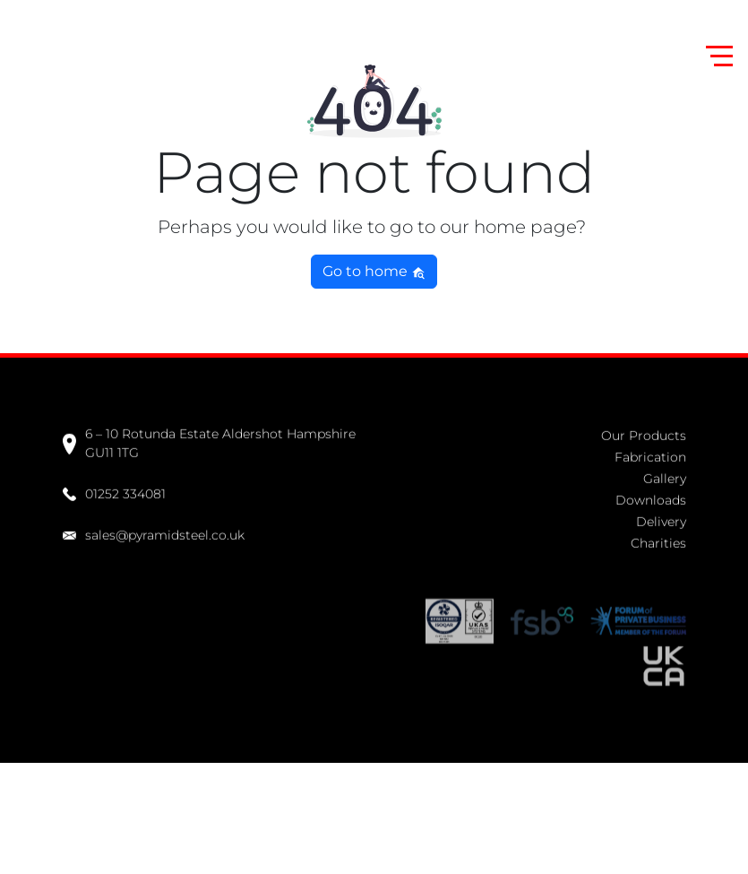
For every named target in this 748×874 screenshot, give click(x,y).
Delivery (661, 520)
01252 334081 (114, 492)
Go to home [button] (374, 271)
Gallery (664, 477)
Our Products (643, 434)
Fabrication (650, 455)
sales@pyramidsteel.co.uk (154, 532)
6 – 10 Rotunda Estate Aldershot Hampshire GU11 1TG (209, 442)
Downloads (650, 498)
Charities (658, 541)
